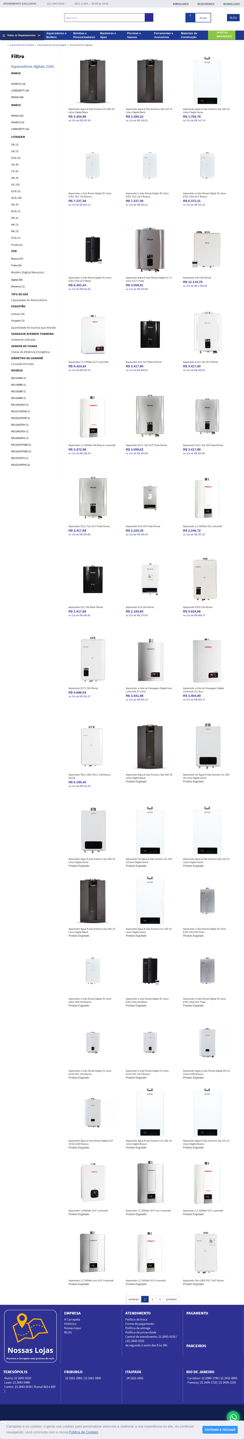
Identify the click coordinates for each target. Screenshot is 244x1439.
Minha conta (180, 3)
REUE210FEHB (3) (20, 418)
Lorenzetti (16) (20, 129)
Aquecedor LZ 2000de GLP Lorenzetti (203, 1210)
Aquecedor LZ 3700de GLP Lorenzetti (88, 362)
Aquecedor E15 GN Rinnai (140, 607)
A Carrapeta (72, 1319)
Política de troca (136, 1319)
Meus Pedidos (205, 3)
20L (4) (15, 177)
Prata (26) (16, 265)
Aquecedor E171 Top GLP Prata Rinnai (146, 445)
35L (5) (15, 204)
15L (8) (15, 164)
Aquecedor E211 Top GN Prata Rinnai (203, 445)
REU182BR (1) (18, 391)
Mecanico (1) (18, 286)
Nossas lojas (72, 1328)
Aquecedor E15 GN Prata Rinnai (143, 526)
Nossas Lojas (231, 3)
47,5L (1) (15, 237)
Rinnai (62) (17, 115)
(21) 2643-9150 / (56, 3)
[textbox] (104, 17)
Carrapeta (25, 18)
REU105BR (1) (18, 378)
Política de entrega (138, 1328)
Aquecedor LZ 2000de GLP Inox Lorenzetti (148, 1210)
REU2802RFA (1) (20, 438)
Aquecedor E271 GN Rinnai (83, 688)
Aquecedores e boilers (22, 44)
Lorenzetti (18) (20, 90)
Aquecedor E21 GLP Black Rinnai (143, 362)
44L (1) (15, 224)
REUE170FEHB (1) (20, 411)
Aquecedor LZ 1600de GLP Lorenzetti (146, 1280)
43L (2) (15, 217)
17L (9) (15, 171)
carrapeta (3, 45)
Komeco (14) (18, 83)
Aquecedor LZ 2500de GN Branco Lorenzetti (91, 445)
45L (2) (15, 231)
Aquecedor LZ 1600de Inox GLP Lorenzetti (90, 1280)
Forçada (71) (18, 320)
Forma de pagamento (139, 1324)
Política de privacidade (140, 1332)
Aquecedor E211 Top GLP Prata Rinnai (89, 526)
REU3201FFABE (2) (21, 444)
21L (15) (15, 184)
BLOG (233, 18)
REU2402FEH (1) (20, 431)
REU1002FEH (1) (20, 404)
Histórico (70, 1324)
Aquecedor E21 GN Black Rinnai (85, 607)
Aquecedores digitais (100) (32, 66)
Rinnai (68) (17, 97)
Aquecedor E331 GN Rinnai (197, 607)
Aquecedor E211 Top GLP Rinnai (200, 362)
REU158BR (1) (18, 384)
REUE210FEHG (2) (20, 464)
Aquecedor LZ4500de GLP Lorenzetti (88, 1210)
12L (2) (15, 151)
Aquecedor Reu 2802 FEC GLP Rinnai (203, 1280)
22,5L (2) (15, 191)
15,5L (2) (15, 157)
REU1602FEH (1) (20, 424)
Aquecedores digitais (81, 44)
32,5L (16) (16, 197)
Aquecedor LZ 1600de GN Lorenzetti (202, 526)
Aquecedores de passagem (52, 44)
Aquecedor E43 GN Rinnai (197, 277)
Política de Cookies (83, 1432)
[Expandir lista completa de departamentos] (22, 35)
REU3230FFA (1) (19, 458)
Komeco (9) (17, 122)
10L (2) (15, 144)
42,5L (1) (15, 211)
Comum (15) (18, 314)
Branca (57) (17, 258)
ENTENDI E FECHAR (220, 1429)
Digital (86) (17, 279)
